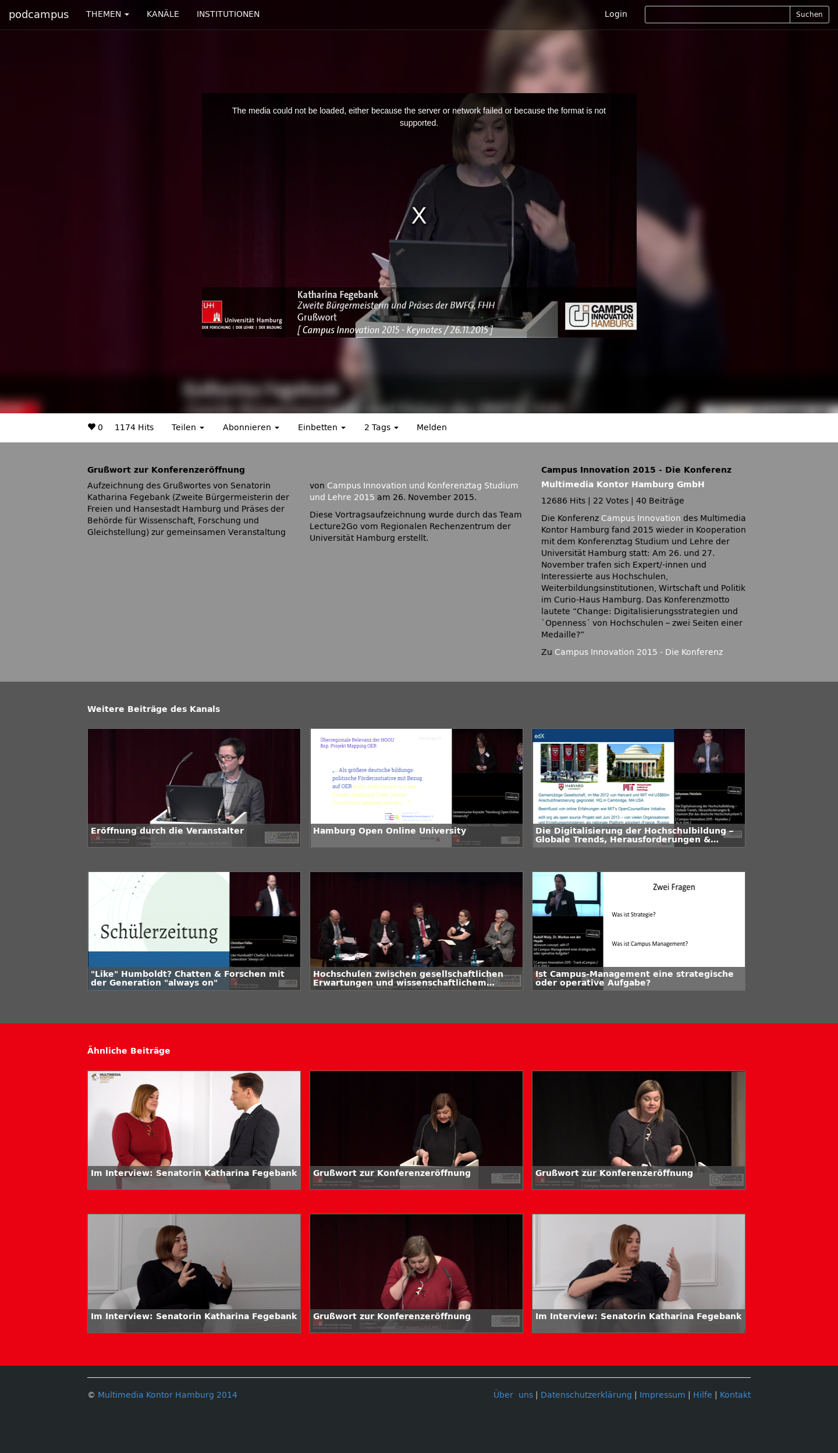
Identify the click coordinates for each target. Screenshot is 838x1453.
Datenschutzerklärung (586, 1395)
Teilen (188, 428)
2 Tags (381, 428)
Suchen (809, 14)
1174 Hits (134, 428)
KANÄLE (163, 14)
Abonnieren (251, 428)
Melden (432, 428)
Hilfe (702, 1395)
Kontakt (735, 1395)
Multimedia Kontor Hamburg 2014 (167, 1395)
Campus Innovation (641, 518)
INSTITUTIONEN (228, 14)
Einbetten (322, 428)
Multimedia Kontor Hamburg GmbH (623, 485)
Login (616, 14)
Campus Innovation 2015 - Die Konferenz (639, 652)
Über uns (513, 1395)
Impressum (663, 1395)
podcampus (39, 14)
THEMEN (107, 14)
